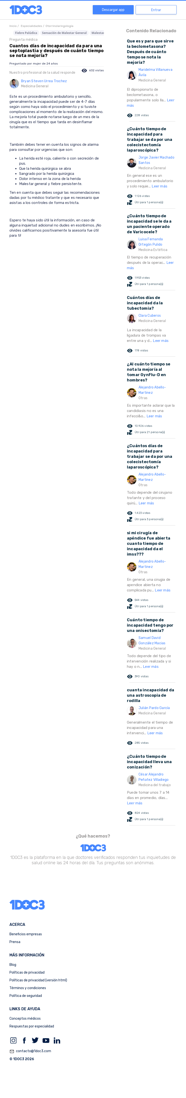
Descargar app (113, 10)
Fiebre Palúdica (26, 33)
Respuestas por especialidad (31, 1026)
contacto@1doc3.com (30, 1051)
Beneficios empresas (25, 934)
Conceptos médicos (25, 1019)
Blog (12, 965)
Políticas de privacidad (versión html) (38, 980)
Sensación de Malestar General (64, 33)
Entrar (156, 10)
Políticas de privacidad (27, 972)
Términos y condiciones (27, 988)
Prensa (14, 942)
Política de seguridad (25, 996)
